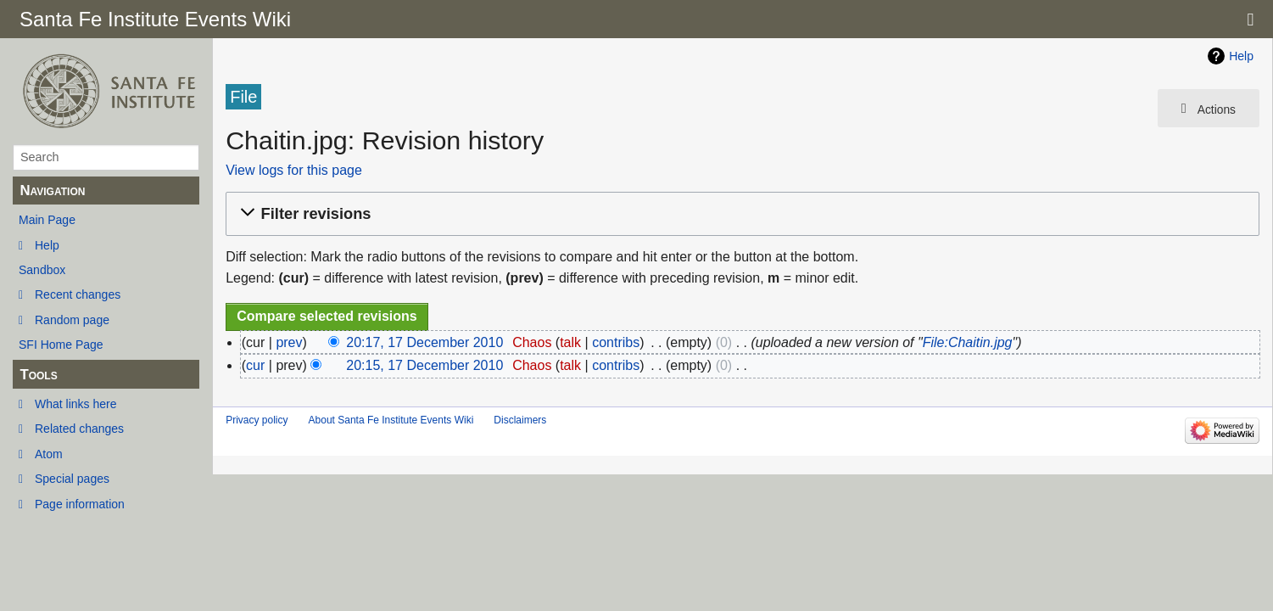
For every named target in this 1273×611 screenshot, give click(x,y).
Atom (49, 454)
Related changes (79, 428)
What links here (75, 404)
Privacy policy (257, 420)
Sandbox (42, 270)
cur (255, 365)
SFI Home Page (61, 344)
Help (47, 245)
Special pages (72, 478)
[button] (739, 214)
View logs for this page (294, 170)
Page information (80, 504)
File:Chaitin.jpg (968, 342)
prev (289, 342)
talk (570, 342)
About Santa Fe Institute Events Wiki (391, 420)
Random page (72, 320)
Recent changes (77, 294)
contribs (615, 342)
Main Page (47, 220)
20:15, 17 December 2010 (424, 365)
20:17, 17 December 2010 (424, 342)
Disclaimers (520, 420)
